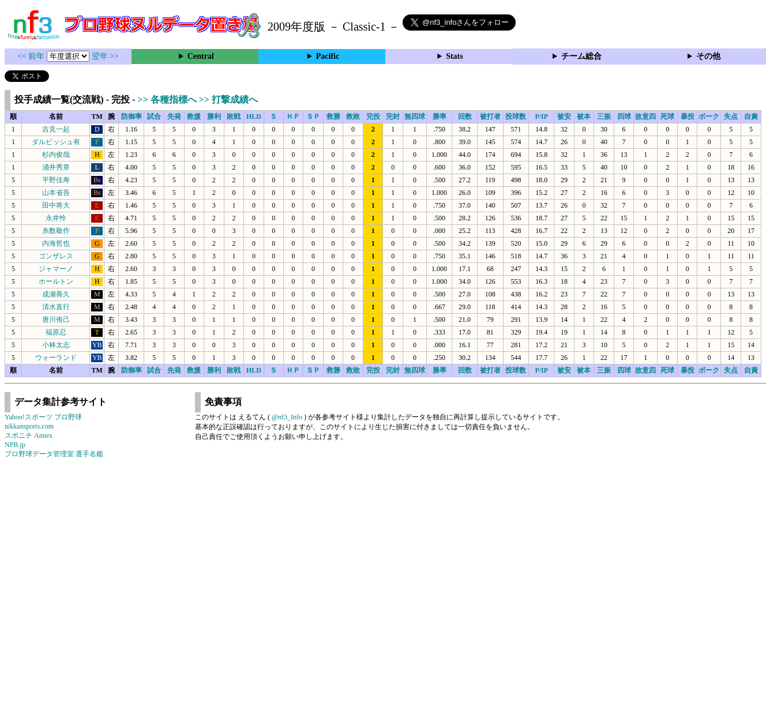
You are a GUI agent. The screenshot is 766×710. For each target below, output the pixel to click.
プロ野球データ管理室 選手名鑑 (54, 454)
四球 (624, 116)
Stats (454, 56)
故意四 (645, 116)
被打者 (490, 116)
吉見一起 (56, 129)
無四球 (414, 116)
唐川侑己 (56, 319)
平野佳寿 (56, 180)
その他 (708, 56)
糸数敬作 (56, 231)
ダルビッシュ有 (56, 142)
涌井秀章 (56, 167)
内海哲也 (56, 243)
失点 (731, 116)
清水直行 (56, 307)
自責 (751, 116)
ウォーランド (56, 358)
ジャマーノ (56, 269)
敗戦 (234, 116)
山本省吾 (56, 193)
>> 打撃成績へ (228, 99)
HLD (253, 116)
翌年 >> (105, 56)
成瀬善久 (56, 294)
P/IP (541, 116)
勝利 (214, 116)
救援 (194, 116)
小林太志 (56, 345)
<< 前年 (32, 56)
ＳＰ (313, 116)
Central (200, 56)
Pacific (327, 56)
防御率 (131, 116)
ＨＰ (293, 116)
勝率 (439, 116)
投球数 (515, 116)
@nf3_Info (287, 417)
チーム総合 (581, 56)
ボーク (709, 116)
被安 (564, 116)
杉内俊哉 (56, 155)
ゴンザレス (56, 256)
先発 (174, 116)
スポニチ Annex (28, 435)
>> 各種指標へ (167, 99)
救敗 (353, 116)
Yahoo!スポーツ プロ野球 (43, 417)
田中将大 (56, 205)
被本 (584, 116)
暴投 (687, 116)
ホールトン (56, 281)
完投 (373, 116)
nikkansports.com (29, 426)
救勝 (333, 116)
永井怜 (56, 218)
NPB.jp (15, 445)
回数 (465, 116)
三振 (604, 116)
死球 (667, 116)
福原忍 (56, 332)
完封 (393, 116)
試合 (154, 116)
